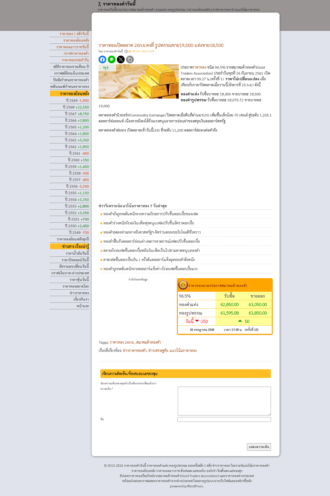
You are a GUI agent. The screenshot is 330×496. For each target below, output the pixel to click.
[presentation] (236, 438)
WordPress (195, 491)
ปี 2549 (79, 232)
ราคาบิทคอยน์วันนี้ (75, 259)
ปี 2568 (76, 107)
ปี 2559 (77, 166)
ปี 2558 (79, 173)
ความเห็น (106, 389)
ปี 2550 (77, 225)
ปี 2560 (78, 159)
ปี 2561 (79, 153)
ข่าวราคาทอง (79, 292)
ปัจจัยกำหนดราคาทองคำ (71, 79)
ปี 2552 (77, 212)
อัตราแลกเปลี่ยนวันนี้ (74, 266)
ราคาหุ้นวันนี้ (79, 279)
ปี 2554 (77, 199)
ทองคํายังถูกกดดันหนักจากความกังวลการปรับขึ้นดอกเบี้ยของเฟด (150, 213)
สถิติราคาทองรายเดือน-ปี (71, 66)
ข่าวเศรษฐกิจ (158, 350)
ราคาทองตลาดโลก (76, 286)
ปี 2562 (77, 146)
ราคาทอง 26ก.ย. (122, 342)
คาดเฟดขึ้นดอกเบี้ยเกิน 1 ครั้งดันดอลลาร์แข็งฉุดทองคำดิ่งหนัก (149, 259)
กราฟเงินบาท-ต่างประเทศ (70, 272)
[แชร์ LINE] (112, 59)
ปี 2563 (77, 139)
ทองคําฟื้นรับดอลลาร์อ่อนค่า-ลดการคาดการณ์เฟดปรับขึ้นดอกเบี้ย (151, 241)
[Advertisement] (185, 29)
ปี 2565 (77, 126)
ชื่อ (102, 424)
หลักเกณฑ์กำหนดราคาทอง (69, 86)
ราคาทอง (199, 67)
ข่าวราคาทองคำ (134, 350)
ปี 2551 (78, 219)
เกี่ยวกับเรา (81, 299)
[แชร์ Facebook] (102, 59)
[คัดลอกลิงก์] (130, 59)
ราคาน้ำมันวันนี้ (77, 253)
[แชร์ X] (121, 59)
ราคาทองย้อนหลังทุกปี (73, 239)
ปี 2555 (77, 192)
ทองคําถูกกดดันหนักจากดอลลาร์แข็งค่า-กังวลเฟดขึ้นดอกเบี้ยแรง (150, 268)
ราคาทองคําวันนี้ (116, 3)
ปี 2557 (79, 179)
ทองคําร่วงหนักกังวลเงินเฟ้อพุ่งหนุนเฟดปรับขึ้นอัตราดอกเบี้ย (148, 223)
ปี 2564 (77, 133)
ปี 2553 (77, 206)
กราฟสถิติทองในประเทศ (71, 73)
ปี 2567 (77, 113)
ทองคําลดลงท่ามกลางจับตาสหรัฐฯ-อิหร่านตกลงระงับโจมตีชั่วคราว (152, 232)
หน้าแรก (83, 305)
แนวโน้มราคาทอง (183, 350)
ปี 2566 (77, 120)
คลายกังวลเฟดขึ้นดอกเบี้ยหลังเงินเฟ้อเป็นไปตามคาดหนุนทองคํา (151, 250)
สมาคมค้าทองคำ (148, 342)
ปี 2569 (77, 100)
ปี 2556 (77, 186)
